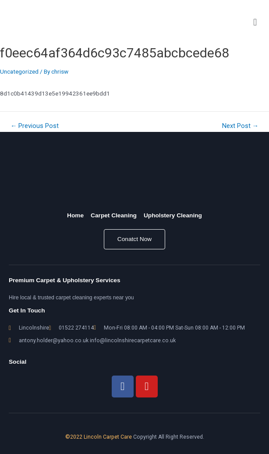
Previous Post (35, 126)
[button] (255, 22)
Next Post (240, 126)
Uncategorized (19, 71)
